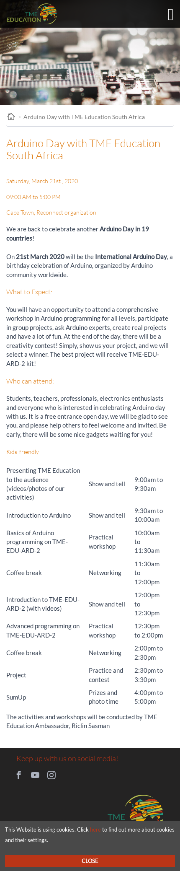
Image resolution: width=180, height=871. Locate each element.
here (95, 829)
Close (90, 861)
